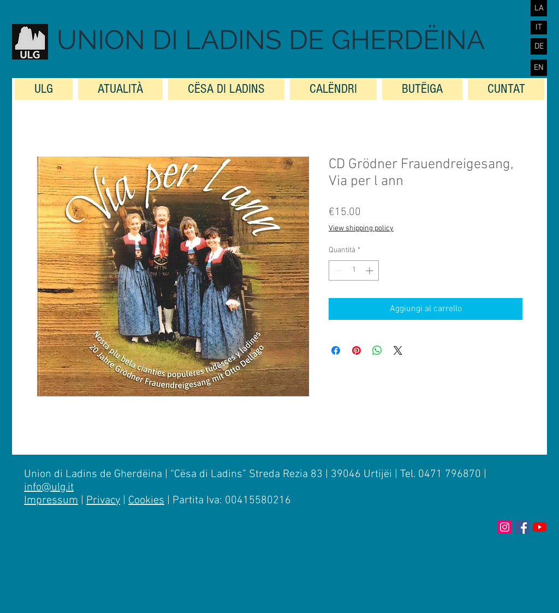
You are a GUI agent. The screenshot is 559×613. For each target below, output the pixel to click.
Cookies (146, 500)
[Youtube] (539, 527)
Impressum (51, 500)
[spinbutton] (354, 270)
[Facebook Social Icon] (522, 527)
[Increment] (370, 270)
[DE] (539, 46)
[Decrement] (337, 270)
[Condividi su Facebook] (335, 350)
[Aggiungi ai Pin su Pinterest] (356, 350)
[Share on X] (398, 350)
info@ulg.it (49, 487)
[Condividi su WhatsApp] (377, 350)
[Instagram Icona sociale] (505, 527)
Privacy (103, 500)
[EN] (539, 67)
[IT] (539, 27)
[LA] (539, 8)
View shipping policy (361, 228)
